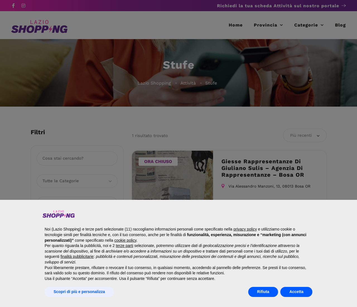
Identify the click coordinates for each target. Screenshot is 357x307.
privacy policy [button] (245, 229)
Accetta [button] (296, 291)
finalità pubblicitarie (77, 256)
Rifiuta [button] (263, 291)
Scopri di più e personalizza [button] (79, 291)
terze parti (124, 245)
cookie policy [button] (125, 240)
